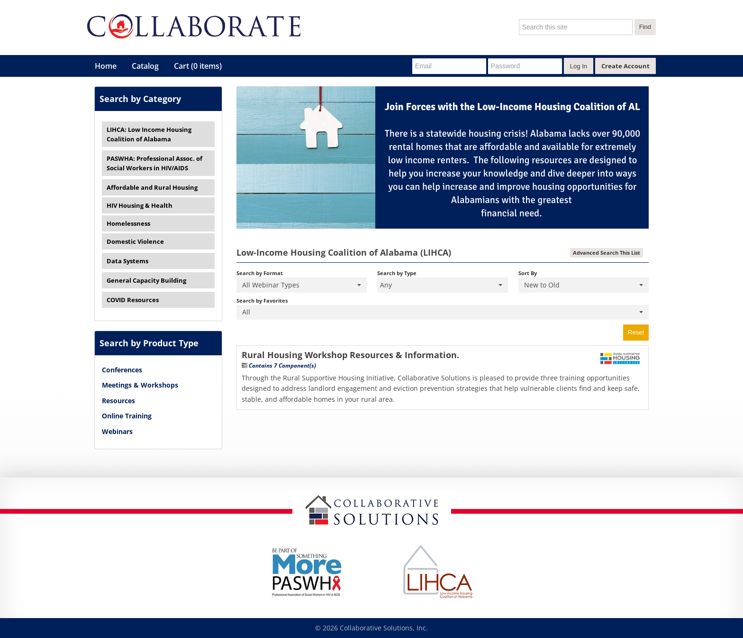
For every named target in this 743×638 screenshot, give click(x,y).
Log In (578, 66)
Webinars (117, 431)
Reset (636, 332)
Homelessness (128, 223)
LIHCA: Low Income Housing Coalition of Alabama (149, 134)
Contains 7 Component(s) (282, 365)
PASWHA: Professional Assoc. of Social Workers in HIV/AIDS (154, 163)
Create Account (625, 66)
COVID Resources (133, 300)
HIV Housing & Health (139, 205)
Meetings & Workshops (140, 384)
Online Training (127, 415)
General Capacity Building (146, 280)
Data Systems (127, 261)
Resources (118, 400)
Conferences (122, 369)
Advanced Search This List (606, 253)
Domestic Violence (135, 241)
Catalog (145, 66)
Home (106, 66)
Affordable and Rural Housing (152, 187)
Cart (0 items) (198, 66)
